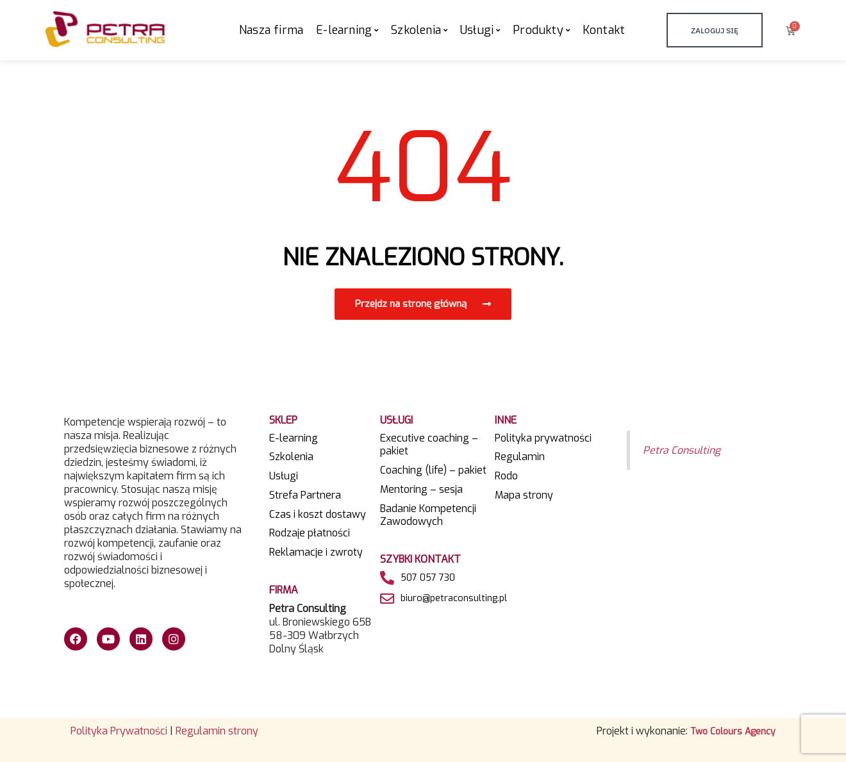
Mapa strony (524, 495)
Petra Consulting (684, 450)
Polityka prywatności (543, 438)
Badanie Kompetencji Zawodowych (428, 515)
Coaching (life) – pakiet (433, 470)
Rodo (506, 476)
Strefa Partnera (305, 495)
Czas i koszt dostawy (317, 514)
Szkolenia (291, 457)
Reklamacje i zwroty (316, 552)
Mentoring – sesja (421, 489)
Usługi (283, 476)
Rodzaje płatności (309, 533)
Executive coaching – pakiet (429, 445)
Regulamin (520, 457)
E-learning (293, 438)
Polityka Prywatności (118, 731)
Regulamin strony (217, 731)
